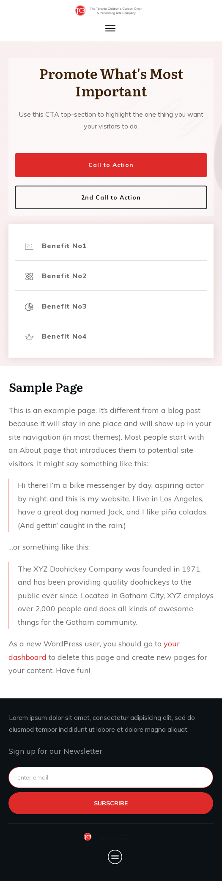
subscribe (111, 803)
